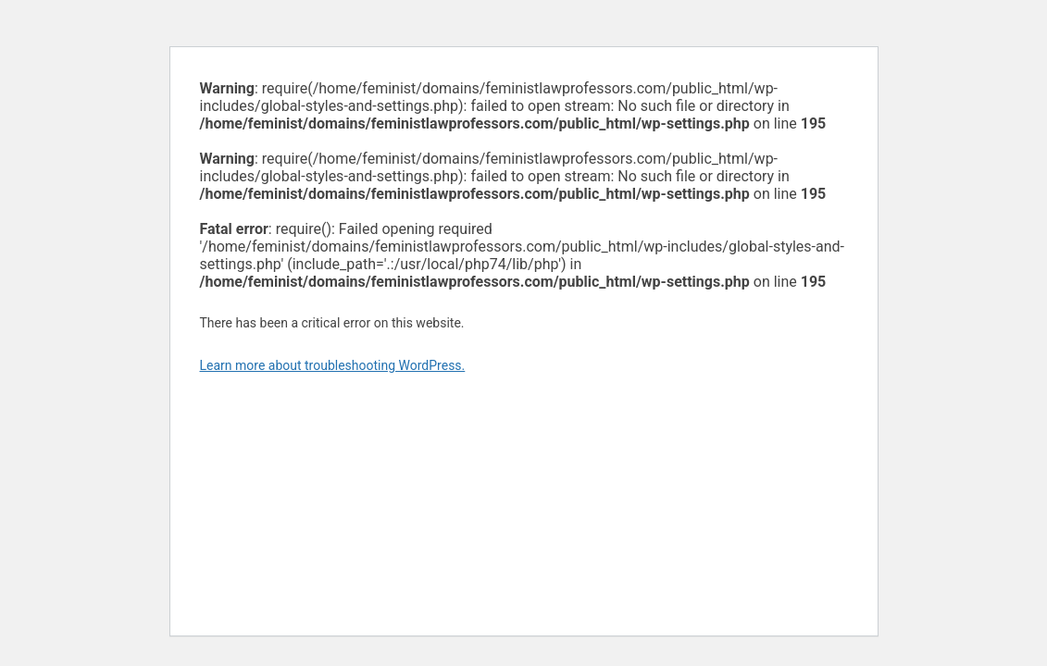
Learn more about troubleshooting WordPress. (333, 365)
